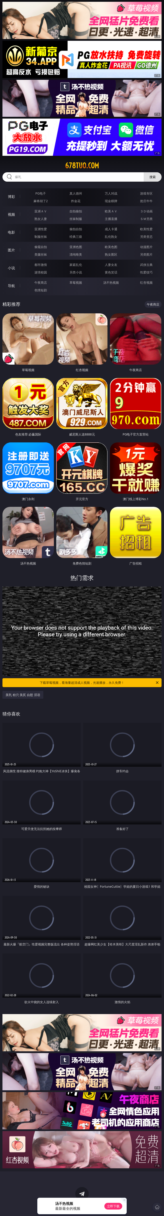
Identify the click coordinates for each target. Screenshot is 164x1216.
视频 (11, 214)
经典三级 (75, 236)
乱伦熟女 (111, 236)
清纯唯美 (75, 254)
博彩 (11, 196)
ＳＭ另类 (146, 219)
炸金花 (75, 201)
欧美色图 (111, 247)
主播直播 (111, 219)
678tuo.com (82, 165)
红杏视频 (146, 282)
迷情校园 (40, 272)
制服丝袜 (40, 236)
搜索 (152, 177)
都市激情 (40, 265)
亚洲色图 (75, 247)
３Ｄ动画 (146, 211)
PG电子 (40, 193)
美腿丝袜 (40, 254)
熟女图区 (111, 254)
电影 (11, 232)
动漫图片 (146, 247)
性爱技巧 (146, 272)
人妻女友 (111, 265)
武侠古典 (146, 265)
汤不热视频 (111, 282)
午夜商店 (40, 282)
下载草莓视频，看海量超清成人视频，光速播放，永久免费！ (99, 682)
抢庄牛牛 (146, 201)
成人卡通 (111, 229)
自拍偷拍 (75, 211)
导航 (11, 285)
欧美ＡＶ (111, 211)
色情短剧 (40, 290)
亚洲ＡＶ (40, 211)
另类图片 (146, 254)
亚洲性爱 (40, 229)
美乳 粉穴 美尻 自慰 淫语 (23, 695)
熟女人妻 (40, 219)
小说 (11, 267)
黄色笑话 (111, 272)
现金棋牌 (111, 201)
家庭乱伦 (75, 265)
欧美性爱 (146, 229)
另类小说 (75, 272)
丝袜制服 (75, 219)
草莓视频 (75, 282)
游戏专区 (146, 193)
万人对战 (111, 193)
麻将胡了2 (41, 201)
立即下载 (113, 1206)
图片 (11, 250)
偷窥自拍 (40, 247)
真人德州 (75, 193)
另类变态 (146, 236)
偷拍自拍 (75, 229)
